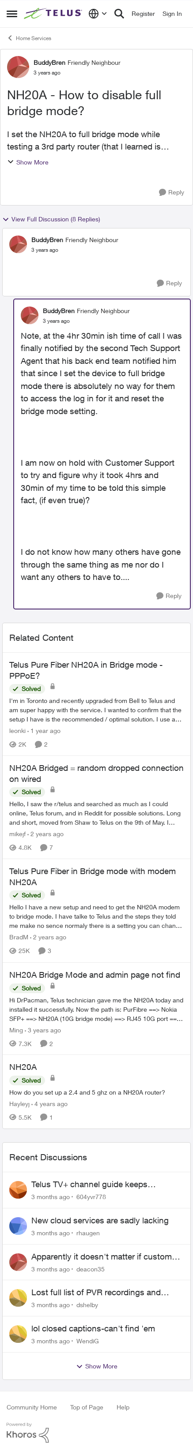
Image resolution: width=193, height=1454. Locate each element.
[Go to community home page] (54, 13)
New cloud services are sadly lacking (100, 1220)
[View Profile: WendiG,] (18, 1334)
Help (123, 1407)
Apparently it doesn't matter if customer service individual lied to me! (105, 1257)
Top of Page (86, 1407)
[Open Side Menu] (12, 13)
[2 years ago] (45, 833)
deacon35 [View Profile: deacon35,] (90, 1268)
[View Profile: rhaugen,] (18, 1226)
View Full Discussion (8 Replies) (51, 219)
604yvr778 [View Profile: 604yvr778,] (91, 1196)
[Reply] (171, 192)
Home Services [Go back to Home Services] (29, 37)
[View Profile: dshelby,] (18, 1298)
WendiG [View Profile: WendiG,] (87, 1341)
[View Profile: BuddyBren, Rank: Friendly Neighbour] (18, 67)
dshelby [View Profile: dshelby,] (87, 1304)
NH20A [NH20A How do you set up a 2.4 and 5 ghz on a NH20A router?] (23, 1067)
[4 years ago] (49, 1103)
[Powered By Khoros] (96, 1433)
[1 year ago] (44, 730)
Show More (28, 162)
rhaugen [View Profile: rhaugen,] (88, 1233)
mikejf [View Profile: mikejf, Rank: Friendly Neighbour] (17, 833)
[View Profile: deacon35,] (18, 1262)
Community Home (32, 1407)
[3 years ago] (43, 1029)
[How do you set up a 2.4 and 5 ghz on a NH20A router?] (96, 1092)
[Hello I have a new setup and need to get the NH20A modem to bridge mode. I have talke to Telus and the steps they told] (96, 917)
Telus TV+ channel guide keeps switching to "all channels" (89, 1184)
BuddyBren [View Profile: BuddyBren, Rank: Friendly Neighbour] (49, 62)
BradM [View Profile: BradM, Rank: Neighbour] (18, 937)
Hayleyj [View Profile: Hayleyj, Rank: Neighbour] (19, 1103)
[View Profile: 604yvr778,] (18, 1190)
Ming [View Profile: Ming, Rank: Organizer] (16, 1029)
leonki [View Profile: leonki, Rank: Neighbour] (17, 730)
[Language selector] (98, 13)
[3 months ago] (50, 1196)
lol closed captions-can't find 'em (93, 1328)
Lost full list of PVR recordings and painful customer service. (96, 1292)
